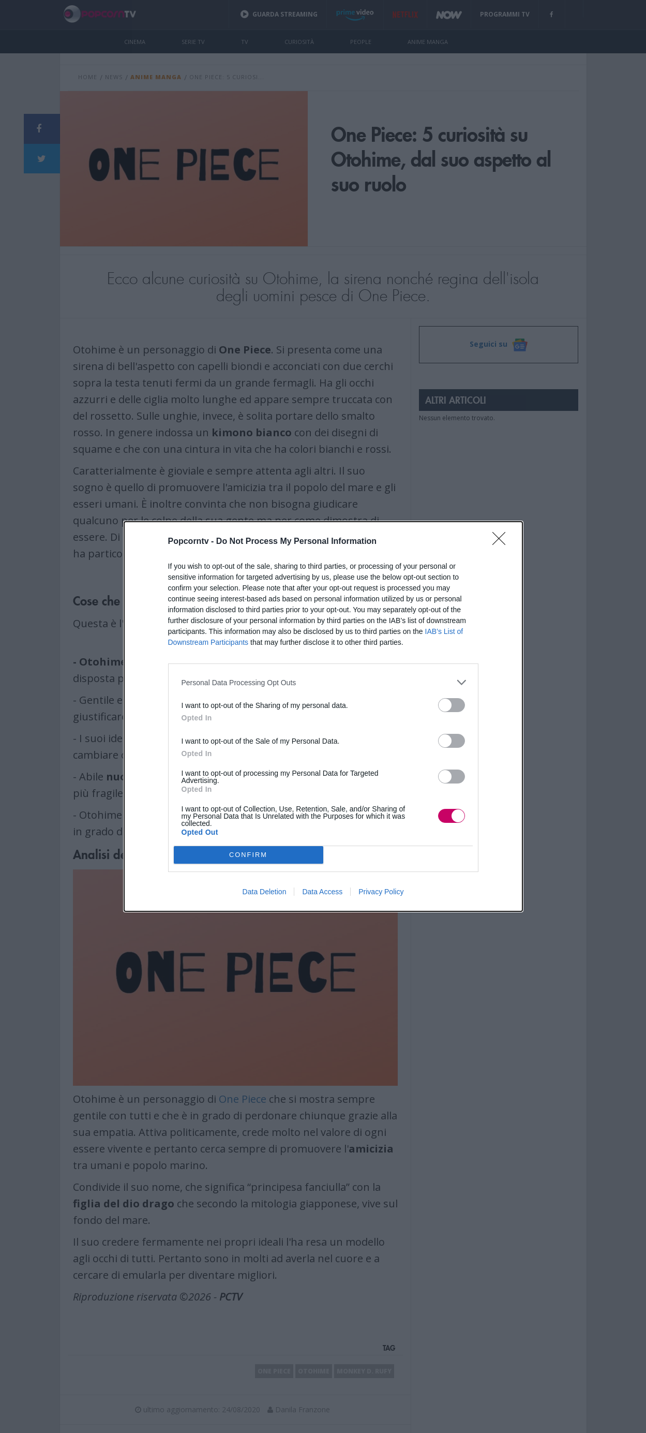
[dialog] (323, 716)
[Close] (502, 542)
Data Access (322, 892)
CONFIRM (248, 855)
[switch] (451, 705)
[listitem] (323, 682)
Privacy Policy (380, 892)
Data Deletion (265, 892)
